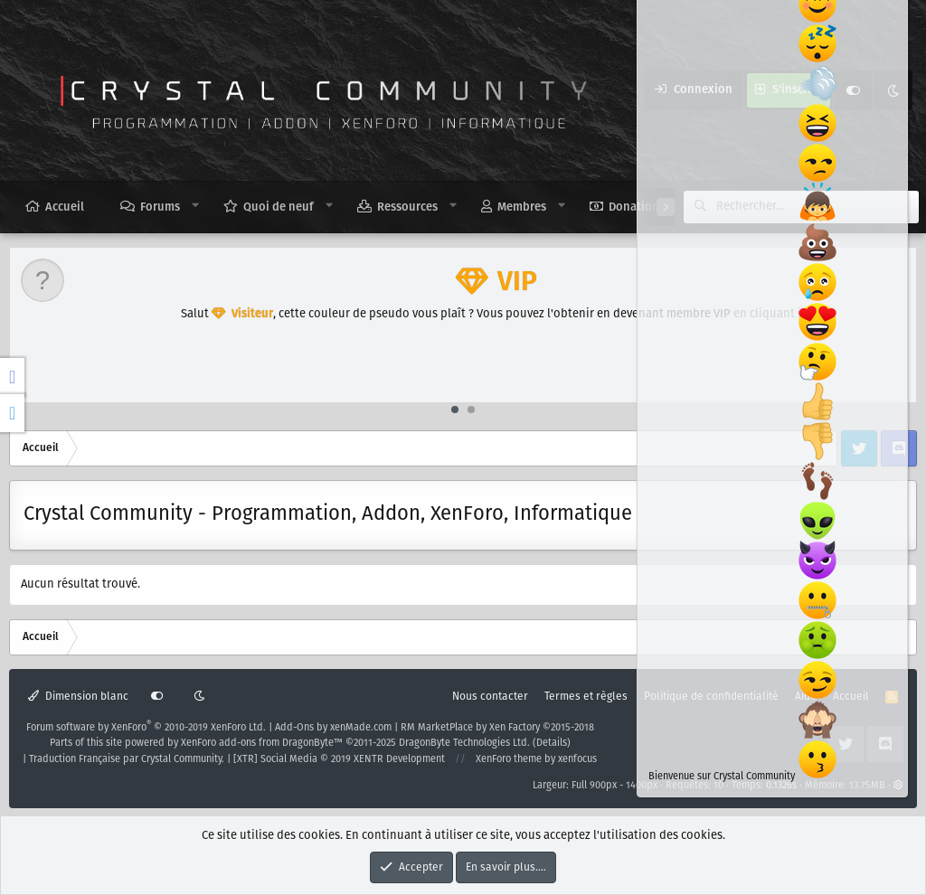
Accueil (64, 207)
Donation (634, 207)
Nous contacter (490, 696)
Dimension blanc (78, 696)
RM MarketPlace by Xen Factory (497, 728)
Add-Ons (294, 728)
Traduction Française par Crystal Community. (126, 759)
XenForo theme (509, 759)
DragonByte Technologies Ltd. (464, 743)
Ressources (407, 207)
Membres (521, 207)
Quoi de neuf (278, 207)
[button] (195, 206)
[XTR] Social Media (339, 759)
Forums (160, 207)
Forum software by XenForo (146, 728)
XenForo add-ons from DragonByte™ (262, 743)
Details (551, 743)
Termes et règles (586, 696)
